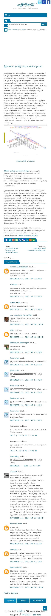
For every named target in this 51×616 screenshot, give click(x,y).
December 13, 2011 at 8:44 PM (26, 393)
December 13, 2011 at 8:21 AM (26, 365)
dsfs (12, 330)
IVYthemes (26, 615)
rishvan (13, 285)
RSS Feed (34, 4)
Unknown (13, 550)
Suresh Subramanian (19, 267)
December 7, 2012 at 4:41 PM (25, 466)
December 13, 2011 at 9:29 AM (26, 380)
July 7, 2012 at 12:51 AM (23, 436)
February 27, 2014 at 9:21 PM (26, 562)
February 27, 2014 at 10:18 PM (26, 588)
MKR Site (37, 615)
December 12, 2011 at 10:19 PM (26, 325)
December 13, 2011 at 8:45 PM (26, 420)
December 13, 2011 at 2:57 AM (26, 352)
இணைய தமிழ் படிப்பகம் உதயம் (23, 66)
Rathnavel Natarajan (19, 343)
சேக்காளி (13, 472)
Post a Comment (11, 593)
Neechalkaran (16, 524)
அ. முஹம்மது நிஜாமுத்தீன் (21, 315)
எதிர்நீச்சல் (21, 611)
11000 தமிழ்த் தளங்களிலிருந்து (16, 171)
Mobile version (26, 4)
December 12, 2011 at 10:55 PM (26, 337)
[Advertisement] (25, 44)
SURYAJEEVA (15, 303)
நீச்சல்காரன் (14, 358)
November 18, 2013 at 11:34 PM (26, 518)
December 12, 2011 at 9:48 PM (26, 309)
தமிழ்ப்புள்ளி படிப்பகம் (25, 161)
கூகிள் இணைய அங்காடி (28, 235)
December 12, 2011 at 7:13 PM (26, 279)
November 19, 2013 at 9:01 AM (26, 544)
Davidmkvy (14, 457)
